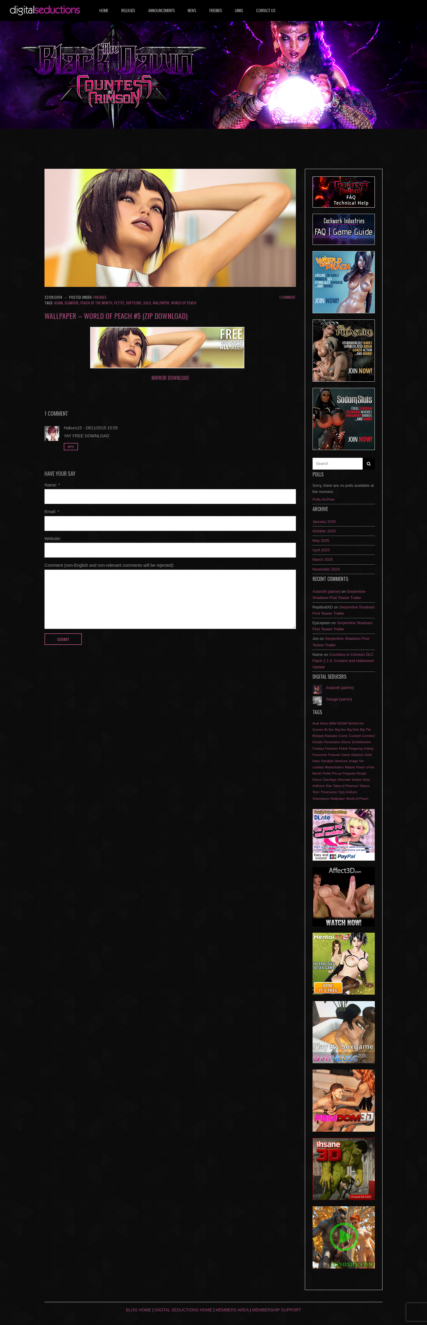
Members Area (232, 1310)
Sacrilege (330, 779)
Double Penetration (326, 742)
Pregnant (349, 773)
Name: (52, 485)
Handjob (327, 761)
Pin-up (336, 773)
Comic (343, 736)
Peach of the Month (96, 302)
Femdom (331, 748)
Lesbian (318, 767)
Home (103, 10)
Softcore (133, 302)
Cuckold (355, 736)
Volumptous (321, 798)
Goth (368, 755)
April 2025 (321, 550)
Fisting (368, 748)
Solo (147, 302)
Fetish (343, 748)
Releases (128, 10)
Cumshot (368, 736)
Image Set (356, 761)
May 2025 (321, 540)
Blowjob (318, 736)
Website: (52, 538)
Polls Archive (323, 499)
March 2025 (323, 559)
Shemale (343, 779)
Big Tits (365, 729)
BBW (333, 723)
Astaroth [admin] (327, 591)
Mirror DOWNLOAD (170, 377)
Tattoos (364, 786)
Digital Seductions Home (183, 1310)
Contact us (265, 10)
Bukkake (331, 736)
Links (239, 10)
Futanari (334, 755)
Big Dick (353, 729)
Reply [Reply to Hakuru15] (71, 446)
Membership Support (276, 1310)
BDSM (342, 723)
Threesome (329, 792)
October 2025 (324, 531)
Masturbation (334, 767)
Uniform (352, 792)
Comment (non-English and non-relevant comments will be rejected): (109, 565)
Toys (341, 792)
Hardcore (341, 761)
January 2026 (324, 521)
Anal (316, 723)
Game (345, 755)
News (192, 10)
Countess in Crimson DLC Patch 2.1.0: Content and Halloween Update (343, 660)
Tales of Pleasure (345, 786)
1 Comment (287, 297)
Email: (51, 511)
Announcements (161, 10)
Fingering (356, 748)
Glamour (72, 302)
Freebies (215, 10)
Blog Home (138, 1310)
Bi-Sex (329, 729)
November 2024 (326, 569)
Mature (350, 767)
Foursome (320, 755)
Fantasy (318, 748)
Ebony (345, 742)
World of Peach (183, 302)
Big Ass (340, 729)
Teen (316, 792)
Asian (58, 302)
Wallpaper (161, 302)
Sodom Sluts (360, 779)
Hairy (316, 761)
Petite (119, 302)
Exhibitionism (361, 742)
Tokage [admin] (339, 699)
